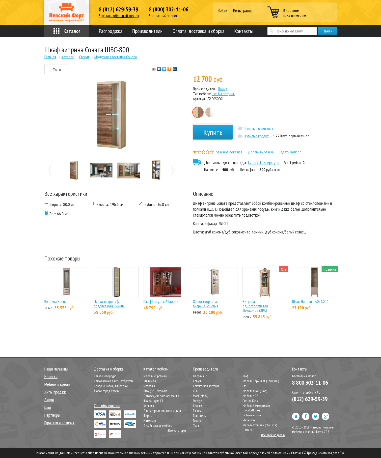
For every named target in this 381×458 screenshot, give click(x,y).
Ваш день (199, 415)
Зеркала (148, 405)
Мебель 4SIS (250, 396)
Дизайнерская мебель (157, 425)
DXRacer (248, 430)
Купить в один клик (259, 128)
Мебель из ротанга (155, 376)
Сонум (197, 381)
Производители (147, 31)
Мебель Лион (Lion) (255, 391)
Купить (212, 132)
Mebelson (249, 420)
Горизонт (198, 420)
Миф (245, 376)
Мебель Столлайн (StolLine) (260, 425)
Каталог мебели (155, 369)
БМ (244, 386)
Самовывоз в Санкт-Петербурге (114, 381)
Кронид (198, 405)
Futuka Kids (250, 401)
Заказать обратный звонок (119, 16)
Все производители (273, 435)
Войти (222, 10)
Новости (50, 376)
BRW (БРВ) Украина (155, 391)
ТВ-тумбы (149, 381)
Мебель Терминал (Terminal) (261, 381)
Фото (57, 69)
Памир (222, 88)
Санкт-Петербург (263, 162)
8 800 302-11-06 (310, 382)
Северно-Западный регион (111, 386)
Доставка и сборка (109, 369)
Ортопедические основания (161, 396)
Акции (49, 399)
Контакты (243, 31)
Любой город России (106, 391)
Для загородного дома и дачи (162, 410)
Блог (47, 407)
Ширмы (148, 415)
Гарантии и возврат (59, 423)
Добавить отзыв (260, 152)
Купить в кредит (257, 135)
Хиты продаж (55, 392)
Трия (196, 425)
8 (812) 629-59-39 (118, 9)
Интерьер (149, 420)
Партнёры (52, 415)
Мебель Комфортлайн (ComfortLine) (256, 407)
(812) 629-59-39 (309, 399)
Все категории (177, 430)
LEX (195, 391)
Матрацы (149, 386)
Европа (197, 410)
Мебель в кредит (58, 384)
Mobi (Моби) (200, 396)
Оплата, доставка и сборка (198, 31)
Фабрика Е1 (200, 376)
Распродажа (110, 31)
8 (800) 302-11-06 (168, 9)
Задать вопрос (290, 152)
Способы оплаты (107, 405)
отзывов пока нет (229, 152)
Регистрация (242, 10)
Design (197, 401)
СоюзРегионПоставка (206, 386)
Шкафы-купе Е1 (153, 401)
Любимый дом (252, 415)
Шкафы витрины (223, 93)
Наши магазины (56, 369)
